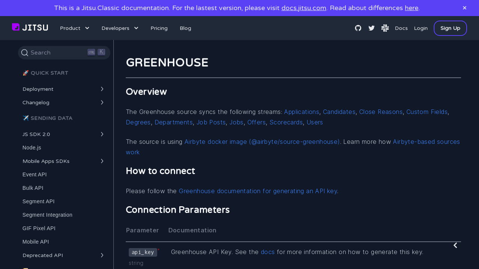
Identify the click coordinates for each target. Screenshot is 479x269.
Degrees (138, 122)
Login (421, 28)
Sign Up (450, 28)
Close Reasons (381, 111)
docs (268, 252)
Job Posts (211, 122)
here (411, 8)
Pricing (159, 28)
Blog (185, 28)
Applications (301, 111)
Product (75, 28)
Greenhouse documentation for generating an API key (258, 191)
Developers (120, 28)
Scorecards (286, 122)
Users (314, 122)
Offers (256, 122)
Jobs (236, 122)
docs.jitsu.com (303, 8)
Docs (401, 28)
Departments (174, 122)
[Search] (64, 52)
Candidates (339, 111)
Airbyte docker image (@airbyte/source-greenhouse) (262, 141)
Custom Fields (427, 111)
